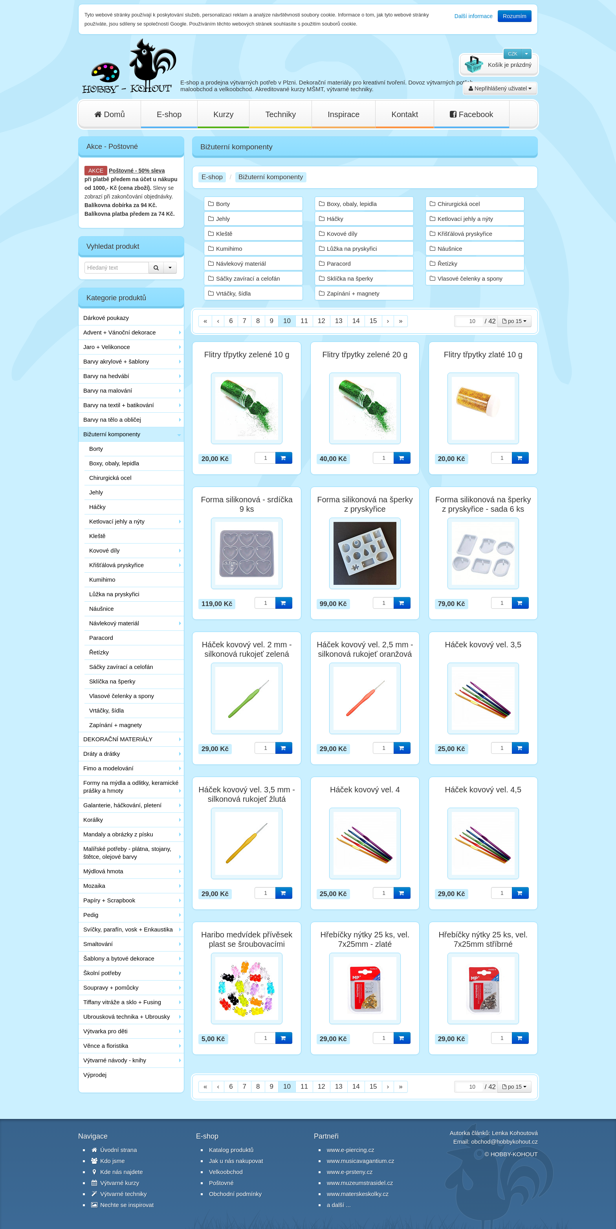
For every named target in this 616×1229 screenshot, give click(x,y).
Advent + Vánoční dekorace (119, 332)
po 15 (514, 321)
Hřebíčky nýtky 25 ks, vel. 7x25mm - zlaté (365, 939)
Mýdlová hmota (103, 871)
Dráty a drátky (101, 753)
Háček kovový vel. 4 (365, 789)
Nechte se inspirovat (122, 1204)
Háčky (97, 506)
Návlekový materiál (114, 623)
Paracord (101, 637)
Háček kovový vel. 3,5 (483, 644)
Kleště (97, 536)
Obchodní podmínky (235, 1193)
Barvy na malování (107, 390)
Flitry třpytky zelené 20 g (365, 354)
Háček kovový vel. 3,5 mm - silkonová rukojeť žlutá (246, 794)
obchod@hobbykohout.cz (504, 1141)
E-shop (169, 114)
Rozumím (514, 16)
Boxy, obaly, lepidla (114, 463)
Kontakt (404, 114)
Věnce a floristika (105, 1045)
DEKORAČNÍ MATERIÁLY (117, 739)
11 (304, 321)
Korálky (93, 819)
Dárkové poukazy (106, 317)
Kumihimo (102, 579)
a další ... (339, 1204)
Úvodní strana (114, 1149)
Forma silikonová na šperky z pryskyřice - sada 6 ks (483, 504)
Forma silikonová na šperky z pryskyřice (364, 504)
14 (356, 321)
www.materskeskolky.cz (358, 1193)
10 (287, 321)
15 (373, 321)
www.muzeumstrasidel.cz (360, 1182)
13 (339, 321)
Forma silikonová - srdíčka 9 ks (246, 504)
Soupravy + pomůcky (111, 987)
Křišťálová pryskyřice (116, 565)
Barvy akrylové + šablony (116, 361)
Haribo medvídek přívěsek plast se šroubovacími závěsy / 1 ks (246, 944)
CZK (512, 54)
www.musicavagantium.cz (360, 1160)
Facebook (471, 114)
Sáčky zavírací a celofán (121, 666)
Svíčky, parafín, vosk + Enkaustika (128, 929)
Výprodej (94, 1074)
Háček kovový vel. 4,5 (483, 789)
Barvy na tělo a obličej (112, 419)
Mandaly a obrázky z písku (118, 834)
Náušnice (101, 608)
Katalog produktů (231, 1149)
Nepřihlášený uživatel (500, 88)
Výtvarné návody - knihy (114, 1060)
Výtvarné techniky (119, 1193)
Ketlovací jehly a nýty (117, 521)
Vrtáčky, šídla (106, 710)
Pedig (90, 914)
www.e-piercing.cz (350, 1149)
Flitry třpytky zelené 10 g (247, 354)
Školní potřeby (102, 973)
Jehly (96, 492)
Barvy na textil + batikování (118, 405)
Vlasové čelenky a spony (121, 696)
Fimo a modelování (108, 768)
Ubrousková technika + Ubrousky (126, 1016)
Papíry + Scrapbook (109, 900)
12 (321, 321)
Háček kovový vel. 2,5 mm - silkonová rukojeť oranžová (365, 649)
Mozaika (94, 885)
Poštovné (121, 170)
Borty (96, 448)
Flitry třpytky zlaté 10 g (483, 354)
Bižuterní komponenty (111, 434)
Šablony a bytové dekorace (118, 958)
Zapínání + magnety (115, 725)
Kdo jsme (108, 1160)
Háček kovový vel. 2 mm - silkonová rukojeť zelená (247, 649)
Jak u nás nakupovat (236, 1160)
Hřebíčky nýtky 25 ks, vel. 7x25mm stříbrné (483, 939)
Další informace (474, 16)
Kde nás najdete (117, 1171)
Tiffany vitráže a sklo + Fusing (122, 1002)
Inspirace (343, 114)
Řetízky (99, 652)
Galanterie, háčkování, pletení (122, 805)
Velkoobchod (226, 1171)
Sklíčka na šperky (112, 681)
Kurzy (223, 114)
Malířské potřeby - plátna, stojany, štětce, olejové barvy (127, 852)
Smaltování (98, 944)
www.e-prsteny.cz (349, 1171)
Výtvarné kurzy (115, 1182)
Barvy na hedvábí (106, 376)
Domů (109, 114)
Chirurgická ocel (110, 477)
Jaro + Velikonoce (106, 347)
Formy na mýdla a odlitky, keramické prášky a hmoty (130, 786)
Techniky (280, 114)
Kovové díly (104, 550)
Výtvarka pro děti (105, 1031)
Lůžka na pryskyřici (114, 594)
